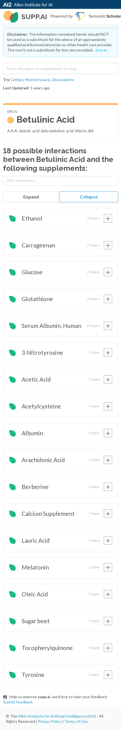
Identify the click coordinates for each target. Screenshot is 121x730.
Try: (6, 79)
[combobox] (60, 67)
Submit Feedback (18, 702)
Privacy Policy (49, 721)
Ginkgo (17, 79)
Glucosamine (63, 79)
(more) (101, 50)
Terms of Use (76, 721)
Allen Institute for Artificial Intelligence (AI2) (57, 716)
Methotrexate (37, 79)
